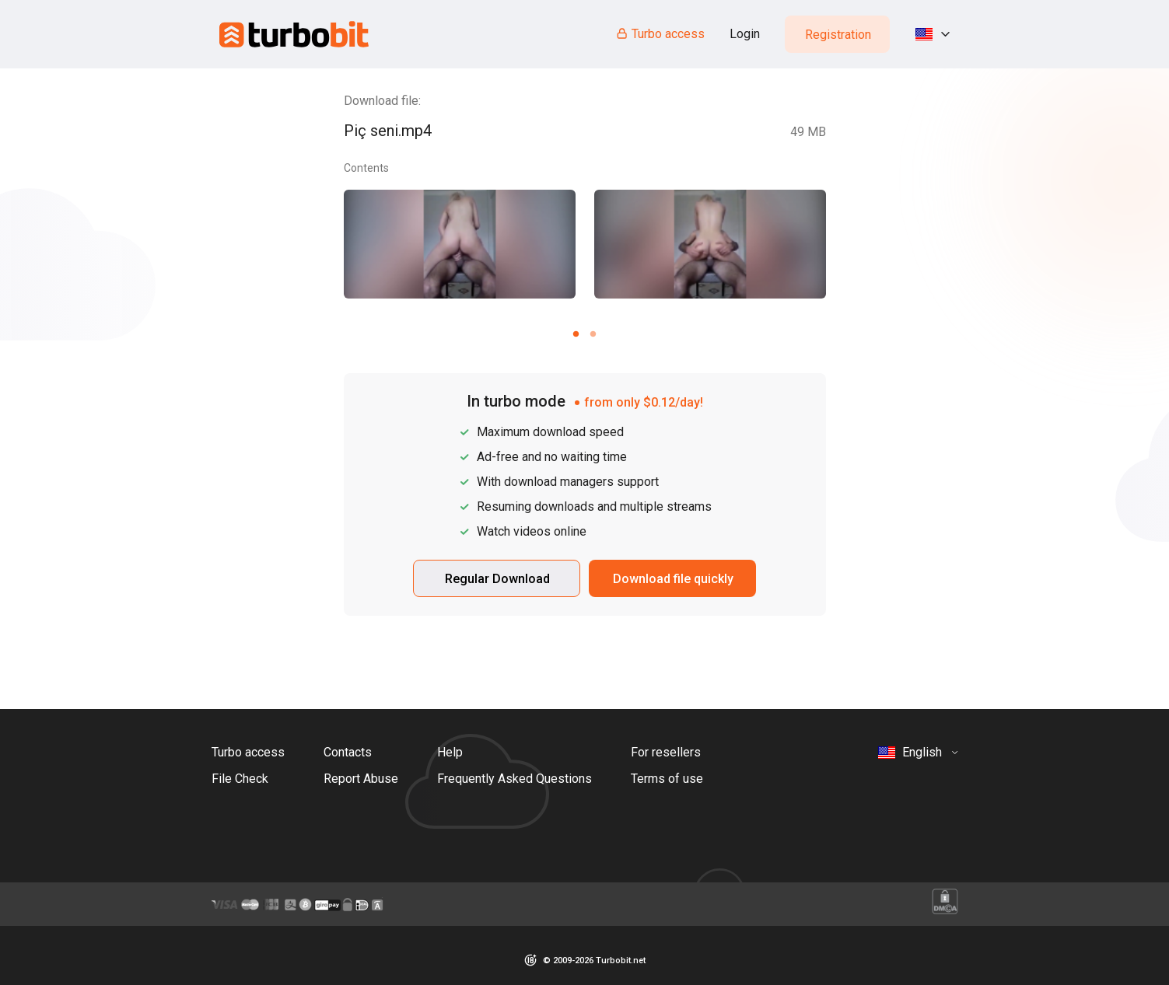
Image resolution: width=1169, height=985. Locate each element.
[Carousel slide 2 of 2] (593, 333)
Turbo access (660, 33)
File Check (240, 778)
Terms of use (667, 778)
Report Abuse (361, 778)
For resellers (666, 752)
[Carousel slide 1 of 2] (576, 333)
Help (450, 752)
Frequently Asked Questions (514, 778)
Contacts (348, 752)
